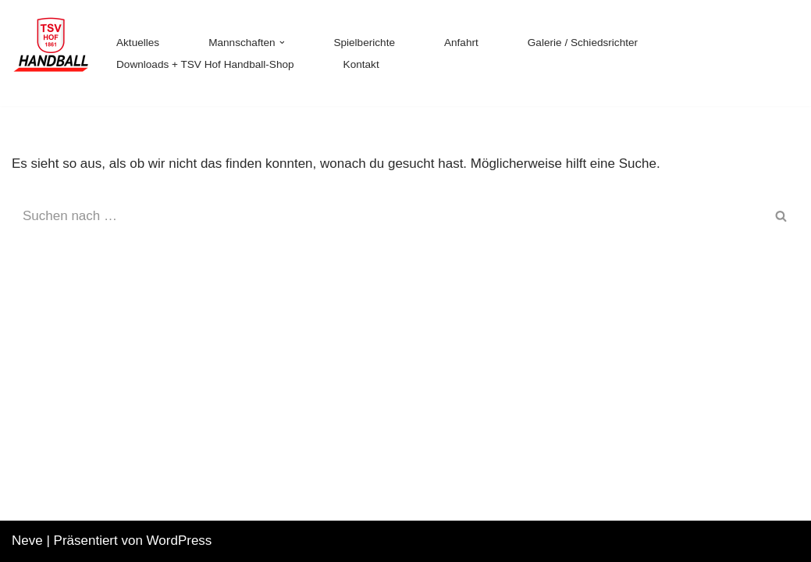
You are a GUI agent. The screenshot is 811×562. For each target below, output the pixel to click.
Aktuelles (137, 42)
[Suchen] (388, 216)
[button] (282, 42)
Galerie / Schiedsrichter (583, 42)
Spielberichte (364, 42)
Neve (27, 540)
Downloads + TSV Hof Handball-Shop (205, 64)
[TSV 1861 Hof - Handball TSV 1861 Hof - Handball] (51, 53)
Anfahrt (461, 42)
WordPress (179, 540)
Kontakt (361, 64)
